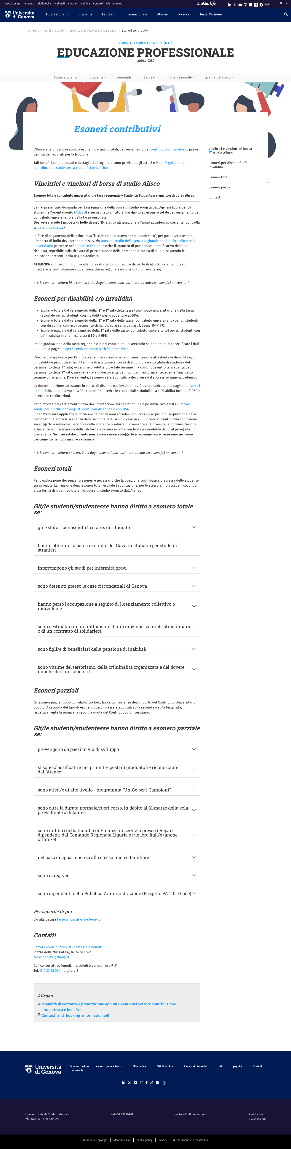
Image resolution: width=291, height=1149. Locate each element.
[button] (57, 14)
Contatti (98, 3)
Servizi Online (85, 246)
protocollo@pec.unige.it (190, 1114)
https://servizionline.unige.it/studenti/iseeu (96, 349)
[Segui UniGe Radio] (267, 4)
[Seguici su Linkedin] (230, 4)
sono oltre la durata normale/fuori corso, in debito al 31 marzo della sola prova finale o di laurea (113, 810)
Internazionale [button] (180, 77)
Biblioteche (44, 3)
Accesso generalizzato (108, 1066)
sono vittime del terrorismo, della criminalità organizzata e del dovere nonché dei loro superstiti (111, 669)
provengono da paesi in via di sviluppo (78, 749)
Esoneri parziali (220, 187)
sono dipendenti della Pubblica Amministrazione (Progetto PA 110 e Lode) (114, 893)
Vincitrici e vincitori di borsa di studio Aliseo (230, 151)
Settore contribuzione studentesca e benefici (68, 947)
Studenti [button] (96, 77)
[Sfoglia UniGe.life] (207, 3)
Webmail (59, 3)
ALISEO (80, 212)
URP (220, 1066)
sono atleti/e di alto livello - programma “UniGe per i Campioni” (104, 790)
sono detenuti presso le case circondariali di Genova (92, 586)
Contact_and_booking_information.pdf (75, 1015)
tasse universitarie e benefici (79, 919)
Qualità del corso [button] (217, 77)
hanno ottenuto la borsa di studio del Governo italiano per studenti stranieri (108, 547)
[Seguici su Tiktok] (256, 4)
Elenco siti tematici (195, 1066)
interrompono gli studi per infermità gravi (82, 568)
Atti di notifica (165, 1066)
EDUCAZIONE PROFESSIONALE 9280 (92, 30)
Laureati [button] (150, 77)
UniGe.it (33, 30)
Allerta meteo (114, 3)
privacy (163, 1140)
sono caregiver (53, 875)
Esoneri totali (219, 177)
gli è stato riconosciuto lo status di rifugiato (84, 527)
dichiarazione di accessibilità (190, 1140)
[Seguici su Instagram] (245, 4)
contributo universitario (168, 149)
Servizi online (12, 3)
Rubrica (85, 3)
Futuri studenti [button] (65, 77)
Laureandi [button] (123, 77)
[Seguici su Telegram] (261, 4)
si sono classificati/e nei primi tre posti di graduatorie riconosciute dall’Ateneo (108, 769)
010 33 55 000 (50, 971)
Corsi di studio (54, 30)
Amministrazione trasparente (77, 1068)
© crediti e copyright (95, 1140)
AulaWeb (29, 3)
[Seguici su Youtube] (240, 4)
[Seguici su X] (235, 4)
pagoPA (237, 1066)
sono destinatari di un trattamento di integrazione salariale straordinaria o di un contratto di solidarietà (114, 629)
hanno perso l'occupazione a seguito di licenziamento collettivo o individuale (106, 606)
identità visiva (121, 1140)
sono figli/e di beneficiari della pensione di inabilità (92, 649)
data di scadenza (50, 227)
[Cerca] (286, 14)
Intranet (73, 3)
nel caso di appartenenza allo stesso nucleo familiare (93, 857)
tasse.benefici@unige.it (51, 957)
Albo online (139, 1066)
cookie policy (144, 1140)
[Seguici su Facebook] (251, 4)
